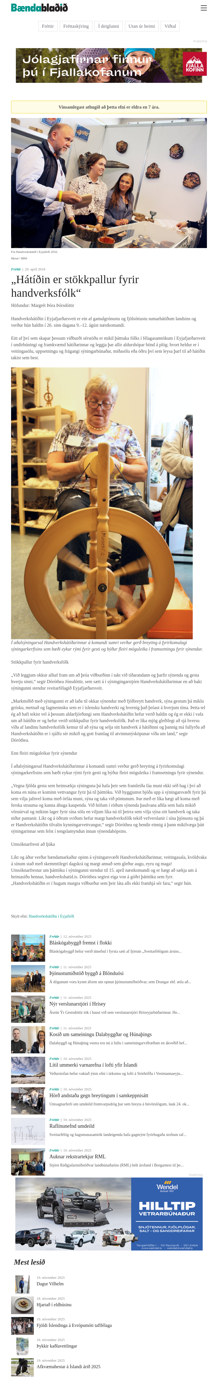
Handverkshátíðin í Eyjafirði (51, 916)
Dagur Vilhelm (50, 1283)
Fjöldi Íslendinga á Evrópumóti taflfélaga (74, 1325)
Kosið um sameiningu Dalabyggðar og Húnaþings (100, 1034)
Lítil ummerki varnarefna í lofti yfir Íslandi (93, 1065)
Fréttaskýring (76, 26)
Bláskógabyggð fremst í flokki (80, 943)
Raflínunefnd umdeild (71, 1126)
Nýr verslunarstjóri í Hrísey (77, 1004)
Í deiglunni (108, 26)
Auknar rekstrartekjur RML (77, 1156)
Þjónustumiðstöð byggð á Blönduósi (86, 973)
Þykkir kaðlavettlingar (57, 1346)
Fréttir (48, 26)
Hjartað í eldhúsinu (54, 1304)
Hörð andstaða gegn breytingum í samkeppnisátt (98, 1095)
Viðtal (170, 26)
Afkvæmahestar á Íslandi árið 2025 (68, 1366)
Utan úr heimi (142, 26)
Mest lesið (29, 1262)
